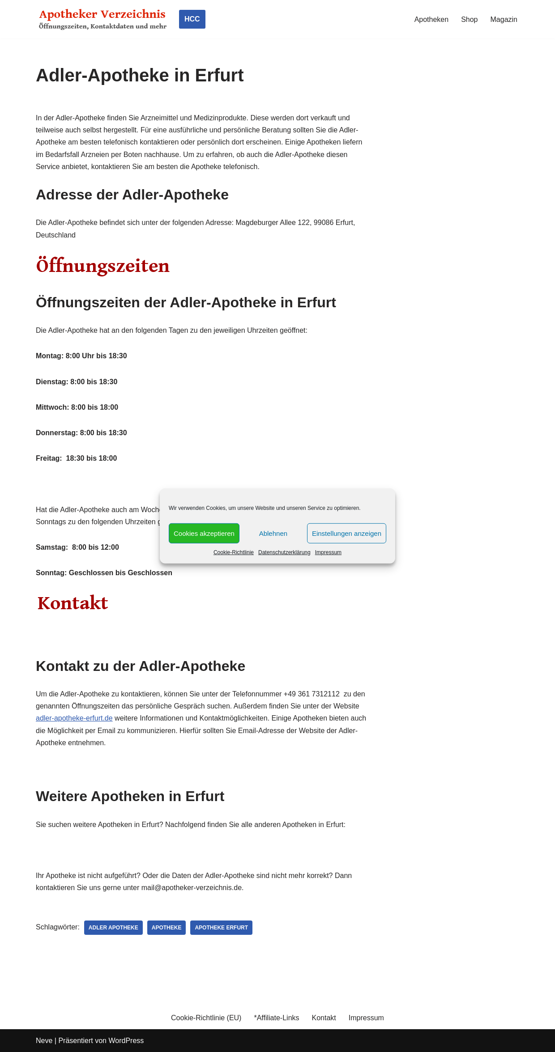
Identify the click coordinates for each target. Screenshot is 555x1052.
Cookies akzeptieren (204, 533)
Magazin (504, 19)
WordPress (126, 1040)
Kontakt (324, 1018)
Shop (469, 19)
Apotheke (167, 928)
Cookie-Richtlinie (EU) (206, 1018)
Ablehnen (273, 533)
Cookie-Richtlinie (233, 552)
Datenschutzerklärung (284, 552)
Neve (44, 1040)
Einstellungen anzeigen (346, 533)
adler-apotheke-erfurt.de (74, 718)
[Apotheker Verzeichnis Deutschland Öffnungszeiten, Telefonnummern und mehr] (103, 19)
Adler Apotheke (113, 928)
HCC (192, 19)
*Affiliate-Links (276, 1018)
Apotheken (431, 19)
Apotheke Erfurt (221, 928)
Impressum (328, 552)
